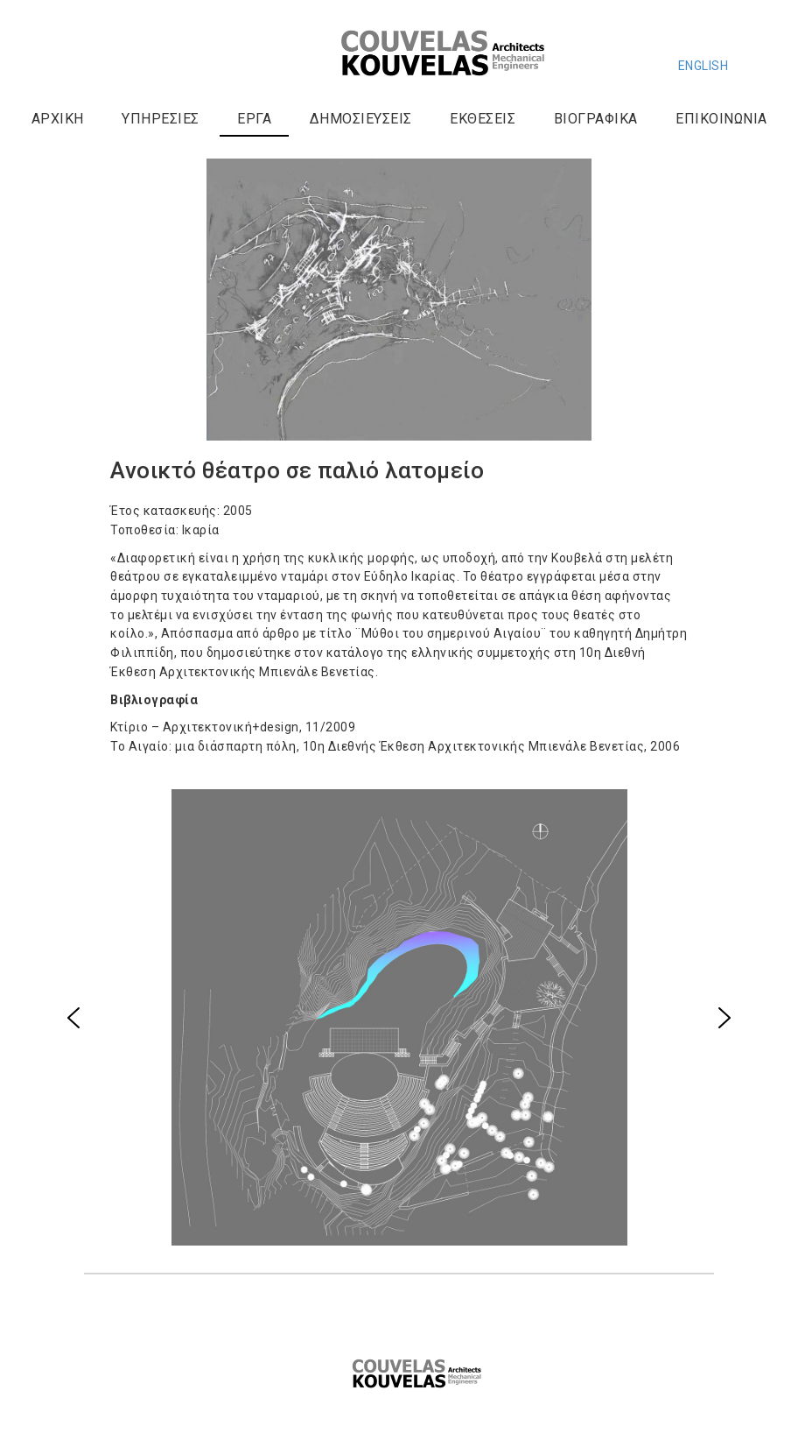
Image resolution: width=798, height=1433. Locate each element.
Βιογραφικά (596, 118)
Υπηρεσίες (161, 118)
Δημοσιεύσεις (361, 118)
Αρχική (58, 118)
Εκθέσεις (482, 118)
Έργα (254, 118)
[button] (73, 1018)
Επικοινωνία (721, 118)
